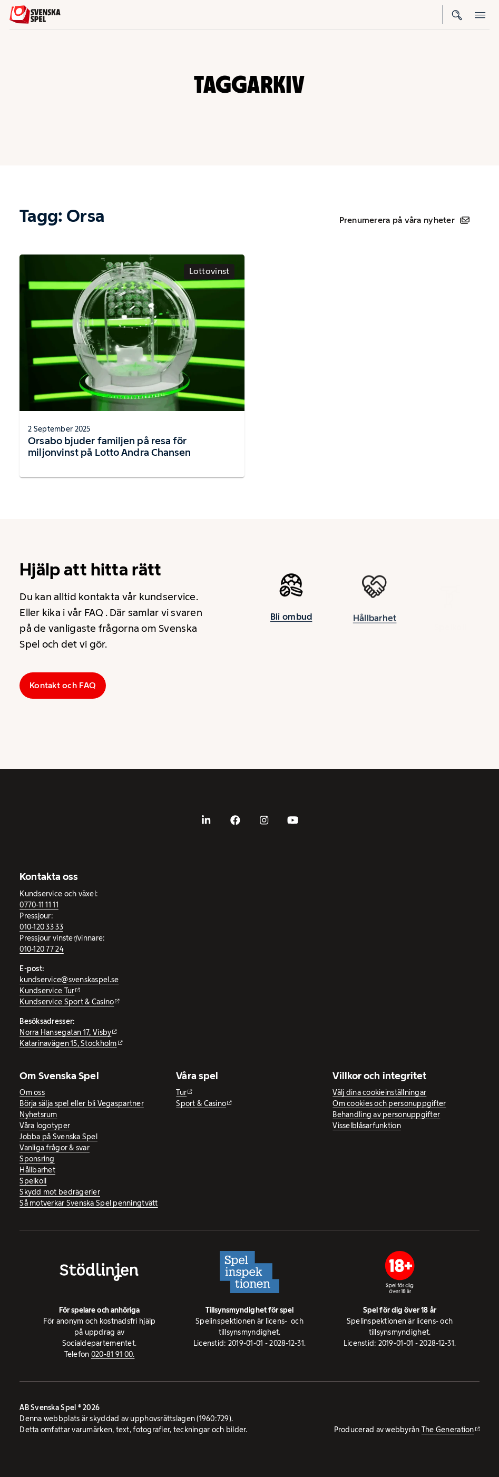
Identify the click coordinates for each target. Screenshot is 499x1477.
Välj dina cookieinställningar (379, 1092)
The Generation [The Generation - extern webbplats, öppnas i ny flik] (448, 1429)
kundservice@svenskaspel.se (69, 979)
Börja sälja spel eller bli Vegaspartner (81, 1103)
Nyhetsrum (38, 1114)
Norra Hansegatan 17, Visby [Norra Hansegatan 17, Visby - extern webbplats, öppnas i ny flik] (65, 1032)
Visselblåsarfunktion (366, 1125)
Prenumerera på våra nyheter (404, 220)
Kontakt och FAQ (63, 685)
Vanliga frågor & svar (54, 1147)
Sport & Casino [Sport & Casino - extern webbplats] (201, 1103)
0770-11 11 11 (38, 904)
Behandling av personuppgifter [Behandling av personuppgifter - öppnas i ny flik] (386, 1114)
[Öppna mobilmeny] (480, 14)
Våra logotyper (44, 1125)
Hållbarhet (375, 626)
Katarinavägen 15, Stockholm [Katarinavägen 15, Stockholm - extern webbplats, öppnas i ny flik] (67, 1043)
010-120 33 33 (41, 927)
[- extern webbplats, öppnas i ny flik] (206, 819)
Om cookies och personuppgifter (389, 1103)
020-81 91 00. (113, 1354)
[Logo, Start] (35, 14)
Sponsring (36, 1158)
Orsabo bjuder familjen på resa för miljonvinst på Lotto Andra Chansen (109, 447)
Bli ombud (291, 621)
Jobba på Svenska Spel (58, 1136)
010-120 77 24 (41, 949)
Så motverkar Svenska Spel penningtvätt (88, 1203)
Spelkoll (32, 1181)
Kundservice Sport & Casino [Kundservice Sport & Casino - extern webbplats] (66, 1001)
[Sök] (456, 14)
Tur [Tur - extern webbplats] (181, 1092)
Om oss (32, 1092)
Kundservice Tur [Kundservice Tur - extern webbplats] (46, 990)
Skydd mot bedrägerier (59, 1192)
